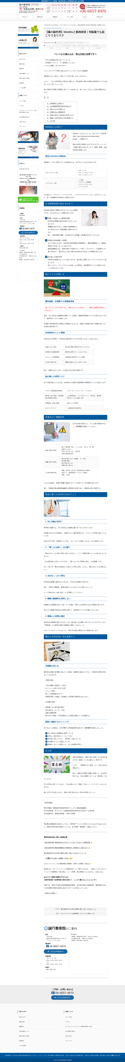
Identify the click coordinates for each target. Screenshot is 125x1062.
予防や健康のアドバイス (82, 42)
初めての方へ (22, 59)
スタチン (103, 45)
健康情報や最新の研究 (69, 42)
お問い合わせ (99, 17)
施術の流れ (40, 17)
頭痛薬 (67, 48)
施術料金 (55, 17)
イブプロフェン (57, 45)
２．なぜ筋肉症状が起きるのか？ (59, 106)
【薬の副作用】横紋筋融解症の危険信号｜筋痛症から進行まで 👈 (67, 848)
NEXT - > (75, 913)
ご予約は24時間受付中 (56, 951)
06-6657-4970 (56, 946)
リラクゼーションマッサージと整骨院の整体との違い (27, 111)
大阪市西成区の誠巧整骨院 (65, 1060)
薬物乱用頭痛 (81, 45)
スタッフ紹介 (69, 17)
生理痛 (82, 48)
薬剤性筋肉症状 (67, 45)
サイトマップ (22, 126)
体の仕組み (59, 42)
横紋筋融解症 (96, 45)
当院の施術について (24, 73)
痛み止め (89, 45)
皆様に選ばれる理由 (24, 78)
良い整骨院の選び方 (24, 117)
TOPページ (25, 17)
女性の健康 (98, 48)
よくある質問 (22, 87)
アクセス (84, 17)
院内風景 (21, 83)
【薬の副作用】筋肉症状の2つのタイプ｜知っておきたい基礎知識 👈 (68, 842)
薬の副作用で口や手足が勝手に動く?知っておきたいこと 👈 (65, 853)
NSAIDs (52, 48)
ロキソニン (49, 45)
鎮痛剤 (74, 45)
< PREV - (75, 909)
